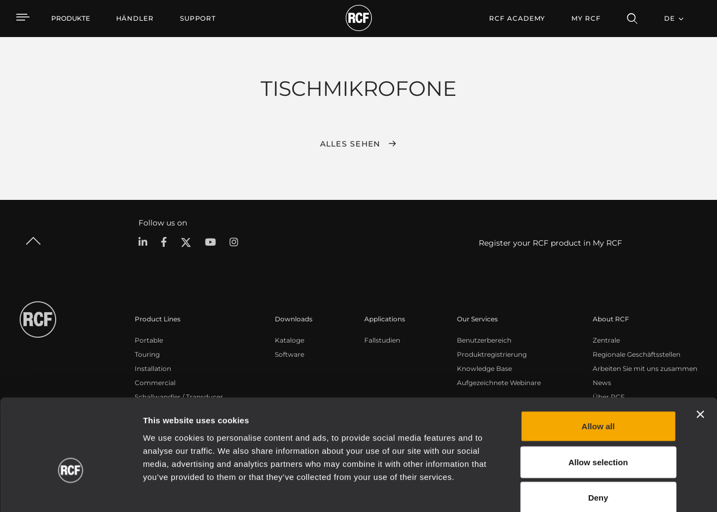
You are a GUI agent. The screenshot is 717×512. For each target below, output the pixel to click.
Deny (598, 440)
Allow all (598, 369)
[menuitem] (135, 18)
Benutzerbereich (484, 340)
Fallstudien (382, 340)
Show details (560, 490)
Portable (149, 340)
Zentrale (606, 340)
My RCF (585, 18)
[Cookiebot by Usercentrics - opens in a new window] (70, 491)
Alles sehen (350, 144)
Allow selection (598, 405)
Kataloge (289, 340)
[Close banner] (700, 357)
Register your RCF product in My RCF (550, 243)
